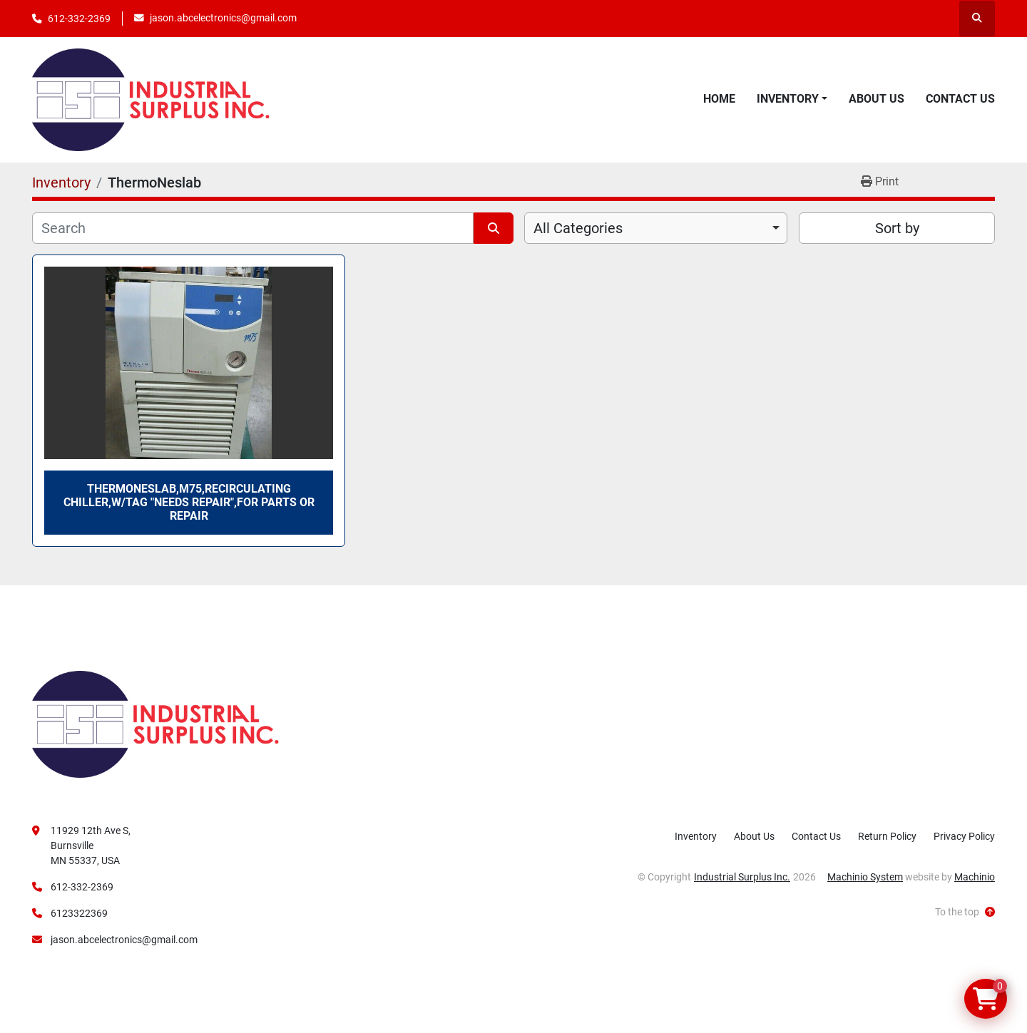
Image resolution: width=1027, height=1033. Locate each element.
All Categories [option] (578, 228)
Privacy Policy (964, 836)
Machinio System (865, 877)
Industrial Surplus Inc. (742, 877)
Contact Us (960, 99)
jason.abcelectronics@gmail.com (223, 18)
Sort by (897, 228)
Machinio (974, 877)
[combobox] (655, 228)
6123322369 (79, 913)
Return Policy (887, 836)
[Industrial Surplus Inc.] (155, 723)
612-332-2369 (79, 18)
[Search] (253, 228)
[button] (792, 99)
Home (719, 99)
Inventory (788, 99)
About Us (876, 99)
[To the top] (965, 912)
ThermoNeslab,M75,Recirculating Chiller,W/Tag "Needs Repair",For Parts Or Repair (189, 502)
